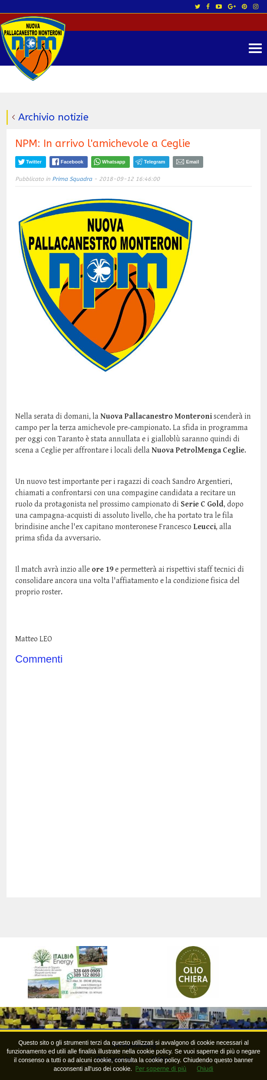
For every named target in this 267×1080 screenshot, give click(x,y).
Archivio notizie (53, 117)
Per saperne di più (160, 1069)
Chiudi (205, 1069)
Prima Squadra (72, 179)
